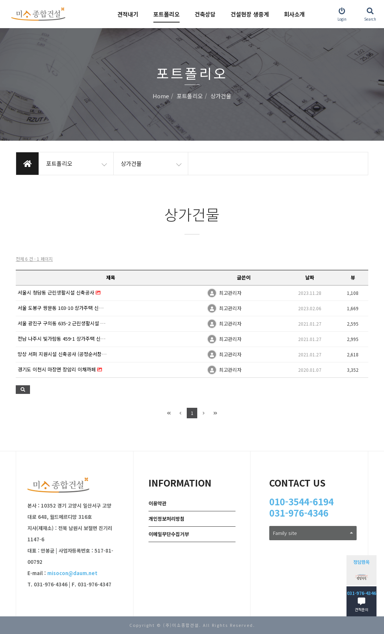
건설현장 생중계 (250, 14)
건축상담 (205, 14)
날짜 (309, 277)
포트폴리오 (166, 14)
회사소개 (294, 14)
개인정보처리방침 (166, 518)
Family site (313, 532)
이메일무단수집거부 (168, 534)
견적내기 (127, 14)
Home (161, 96)
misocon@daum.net (72, 573)
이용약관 (157, 503)
